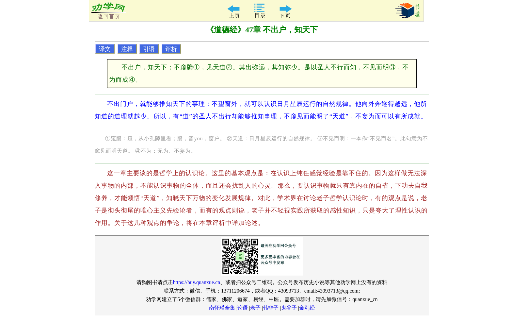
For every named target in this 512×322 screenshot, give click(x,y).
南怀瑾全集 (222, 308)
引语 (149, 49)
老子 (255, 308)
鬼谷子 (289, 308)
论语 (242, 308)
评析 (171, 49)
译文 (105, 49)
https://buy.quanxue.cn (196, 282)
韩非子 (271, 308)
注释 (127, 49)
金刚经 (307, 308)
